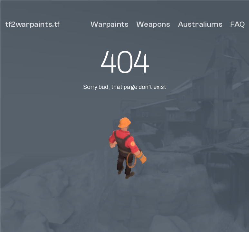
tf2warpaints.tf (32, 24)
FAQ (237, 24)
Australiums (200, 24)
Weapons (153, 24)
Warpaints (110, 24)
